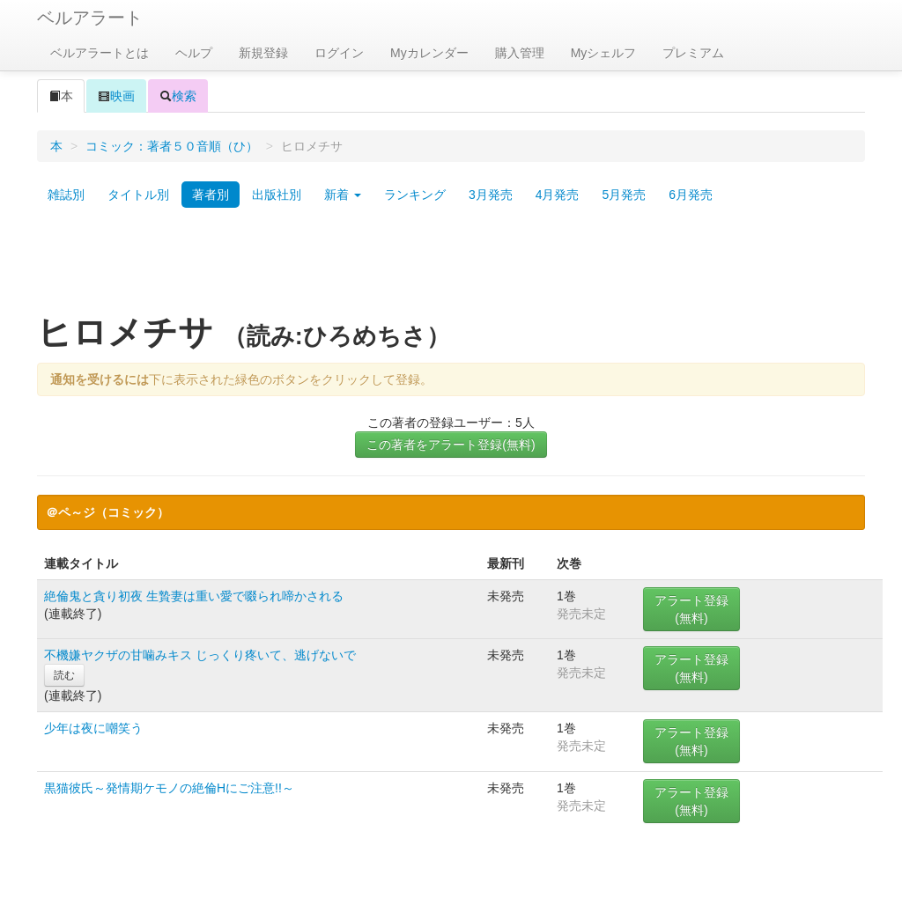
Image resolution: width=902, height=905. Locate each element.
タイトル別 (138, 195)
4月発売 (558, 195)
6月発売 (691, 195)
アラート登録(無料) (691, 609)
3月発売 (491, 195)
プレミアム (693, 53)
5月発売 (624, 195)
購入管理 (519, 53)
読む (64, 675)
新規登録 (263, 53)
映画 (116, 96)
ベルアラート (90, 17)
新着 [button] (342, 195)
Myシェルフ (604, 53)
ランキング (415, 195)
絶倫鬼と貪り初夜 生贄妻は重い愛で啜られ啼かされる (194, 596)
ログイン (339, 53)
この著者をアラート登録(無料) (450, 445)
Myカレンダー (429, 53)
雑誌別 (66, 195)
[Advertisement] (451, 266)
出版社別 (276, 195)
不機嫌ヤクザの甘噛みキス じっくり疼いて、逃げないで (200, 655)
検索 (177, 96)
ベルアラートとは (99, 53)
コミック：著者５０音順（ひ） (171, 146)
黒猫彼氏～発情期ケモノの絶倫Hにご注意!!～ (169, 788)
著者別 (210, 195)
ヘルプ (193, 53)
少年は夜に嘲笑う (93, 728)
